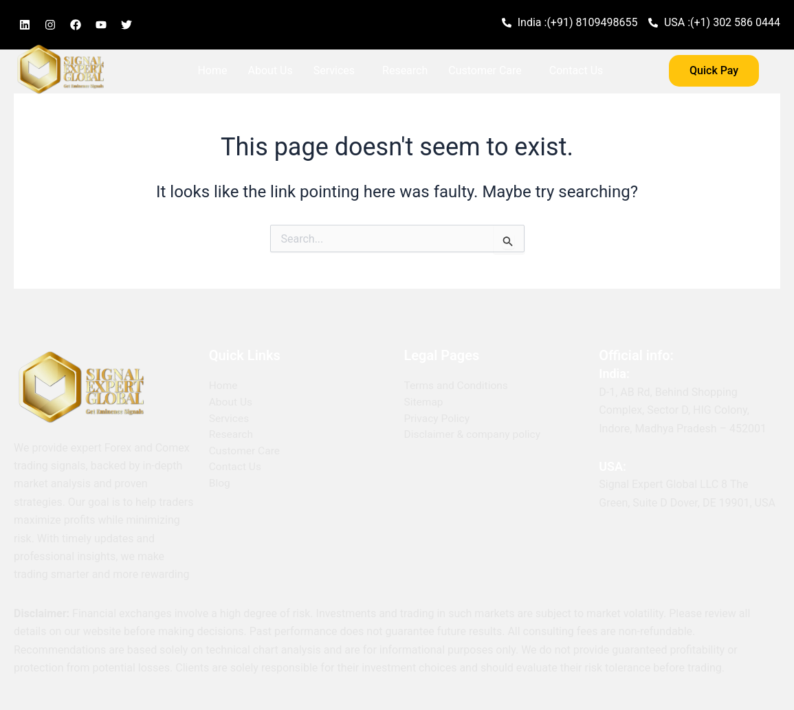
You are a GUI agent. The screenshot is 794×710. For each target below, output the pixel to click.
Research (405, 70)
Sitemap (424, 402)
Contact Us (576, 70)
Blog (208, 102)
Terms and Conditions (457, 385)
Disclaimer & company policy (474, 435)
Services (334, 70)
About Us (270, 70)
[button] (337, 71)
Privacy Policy (438, 418)
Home (212, 70)
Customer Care (484, 70)
